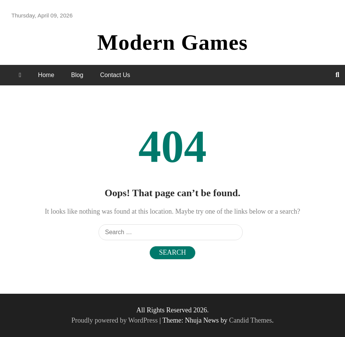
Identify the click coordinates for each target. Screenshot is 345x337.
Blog (77, 75)
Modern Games (172, 42)
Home (46, 75)
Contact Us (115, 75)
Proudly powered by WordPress (115, 320)
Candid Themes (250, 320)
